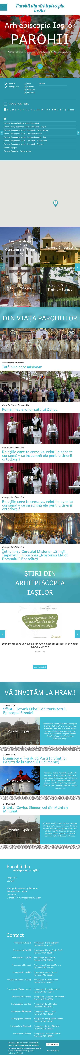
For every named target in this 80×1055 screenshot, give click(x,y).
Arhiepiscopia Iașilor (17, 891)
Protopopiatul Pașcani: (22, 964)
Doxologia (11, 894)
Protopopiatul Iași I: (23, 942)
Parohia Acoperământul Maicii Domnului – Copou (25, 126)
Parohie (11, 83)
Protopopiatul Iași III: (22, 957)
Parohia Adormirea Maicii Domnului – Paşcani (24, 144)
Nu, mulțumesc (53, 1051)
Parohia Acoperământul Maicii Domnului (21, 123)
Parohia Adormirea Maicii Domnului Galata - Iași (25, 137)
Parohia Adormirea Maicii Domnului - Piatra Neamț (26, 130)
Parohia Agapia (10, 147)
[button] (55, 203)
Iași (29, 83)
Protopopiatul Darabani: (20, 1025)
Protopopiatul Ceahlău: (21, 1003)
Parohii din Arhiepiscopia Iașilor (40, 8)
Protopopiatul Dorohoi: (21, 1018)
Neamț (30, 86)
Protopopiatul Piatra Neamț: (19, 979)
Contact (10, 880)
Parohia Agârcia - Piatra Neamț (17, 151)
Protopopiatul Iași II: (22, 950)
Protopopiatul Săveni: (22, 1033)
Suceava (31, 92)
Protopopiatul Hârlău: (22, 972)
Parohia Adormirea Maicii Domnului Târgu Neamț (25, 140)
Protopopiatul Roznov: (21, 996)
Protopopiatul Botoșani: (21, 1011)
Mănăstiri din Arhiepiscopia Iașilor (24, 897)
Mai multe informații (15, 1053)
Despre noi (12, 877)
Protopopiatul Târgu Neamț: (19, 989)
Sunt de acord (52, 1044)
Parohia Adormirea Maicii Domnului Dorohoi (23, 133)
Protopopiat (13, 86)
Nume (42, 83)
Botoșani (31, 89)
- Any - (17, 104)
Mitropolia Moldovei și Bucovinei (22, 888)
